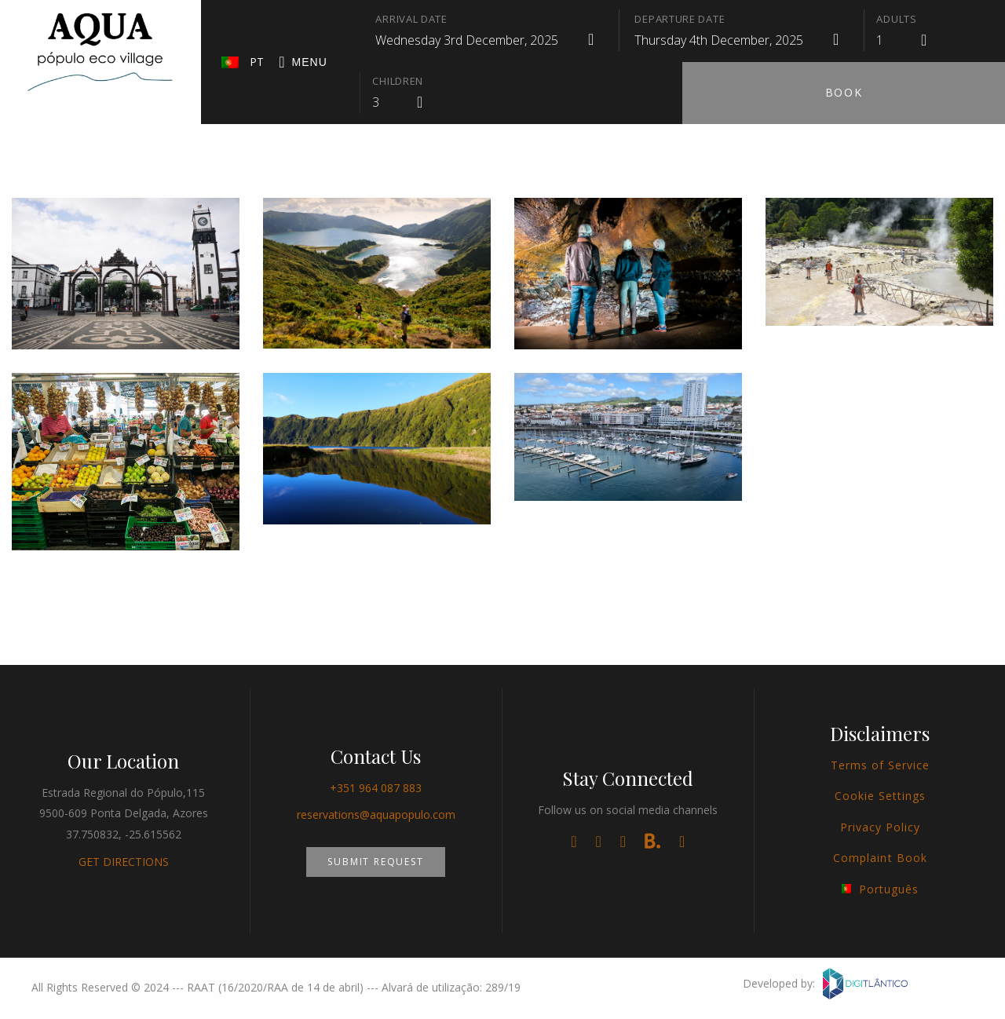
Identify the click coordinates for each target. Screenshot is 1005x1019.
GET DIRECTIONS (124, 861)
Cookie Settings (880, 795)
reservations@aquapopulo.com (376, 814)
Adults (896, 19)
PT (243, 61)
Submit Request (375, 861)
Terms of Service (880, 765)
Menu (303, 63)
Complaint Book (880, 857)
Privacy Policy (880, 827)
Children (397, 81)
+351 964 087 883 (376, 787)
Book (844, 92)
